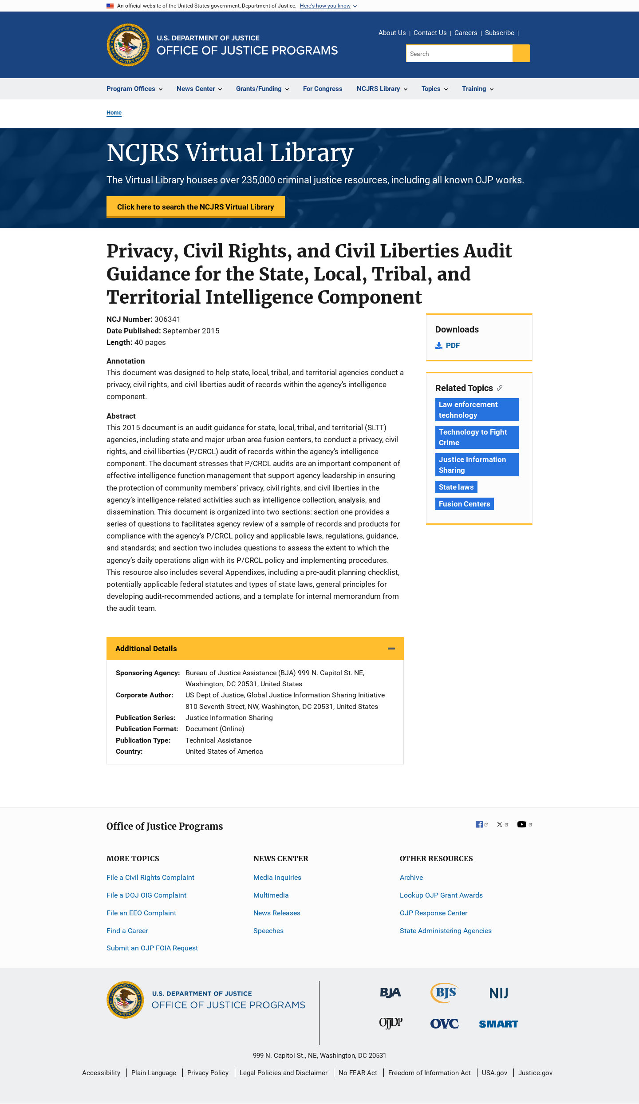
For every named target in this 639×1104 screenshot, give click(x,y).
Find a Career (127, 930)
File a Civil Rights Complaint (150, 877)
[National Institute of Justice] (499, 989)
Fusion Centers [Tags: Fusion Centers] (464, 503)
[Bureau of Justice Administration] (390, 989)
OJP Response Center (433, 913)
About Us (392, 33)
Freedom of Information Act (429, 1073)
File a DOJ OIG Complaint (146, 895)
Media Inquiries (277, 877)
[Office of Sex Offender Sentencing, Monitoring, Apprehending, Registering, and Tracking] (498, 1021)
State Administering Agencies (446, 930)
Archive (411, 877)
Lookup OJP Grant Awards (441, 895)
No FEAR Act (358, 1073)
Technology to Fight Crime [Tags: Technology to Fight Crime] (473, 437)
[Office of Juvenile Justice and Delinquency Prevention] (390, 1025)
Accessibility (101, 1073)
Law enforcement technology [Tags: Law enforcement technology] (468, 409)
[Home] (247, 45)
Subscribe (499, 33)
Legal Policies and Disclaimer (283, 1073)
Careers (465, 33)
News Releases (276, 913)
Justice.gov (535, 1073)
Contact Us (430, 33)
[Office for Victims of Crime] (444, 1023)
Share (528, 34)
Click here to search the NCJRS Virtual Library (195, 206)
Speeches (268, 930)
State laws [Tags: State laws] (456, 487)
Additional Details (146, 648)
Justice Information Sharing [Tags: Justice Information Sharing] (472, 465)
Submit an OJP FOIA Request (152, 948)
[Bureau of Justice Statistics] (444, 999)
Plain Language (153, 1073)
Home (114, 112)
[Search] (460, 53)
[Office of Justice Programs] (128, 45)
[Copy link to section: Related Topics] (497, 387)
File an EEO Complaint (141, 913)
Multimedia (271, 895)
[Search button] (521, 53)
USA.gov (494, 1073)
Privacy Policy (208, 1073)
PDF (453, 345)
